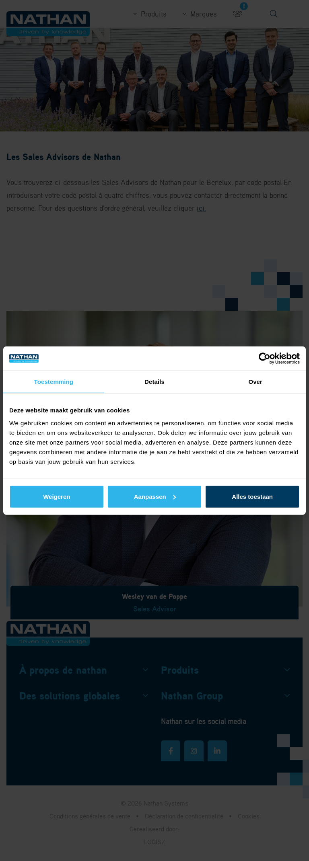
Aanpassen (155, 496)
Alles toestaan (252, 496)
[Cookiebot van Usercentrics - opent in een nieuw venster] (264, 359)
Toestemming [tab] (54, 381)
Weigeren (56, 496)
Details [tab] (154, 381)
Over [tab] (255, 381)
